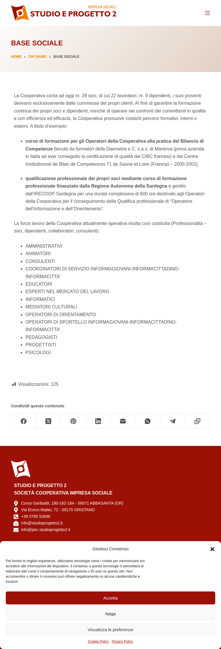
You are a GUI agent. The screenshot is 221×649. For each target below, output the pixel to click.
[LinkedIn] (98, 421)
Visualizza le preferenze (111, 629)
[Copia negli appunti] (197, 421)
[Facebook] (23, 421)
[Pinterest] (73, 421)
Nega (110, 613)
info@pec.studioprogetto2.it (45, 529)
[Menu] (207, 13)
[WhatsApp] (148, 421)
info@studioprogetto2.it (41, 523)
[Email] (123, 421)
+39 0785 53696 (35, 516)
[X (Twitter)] (48, 421)
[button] (212, 549)
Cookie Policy (98, 642)
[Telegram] (172, 421)
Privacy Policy (122, 642)
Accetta (110, 597)
